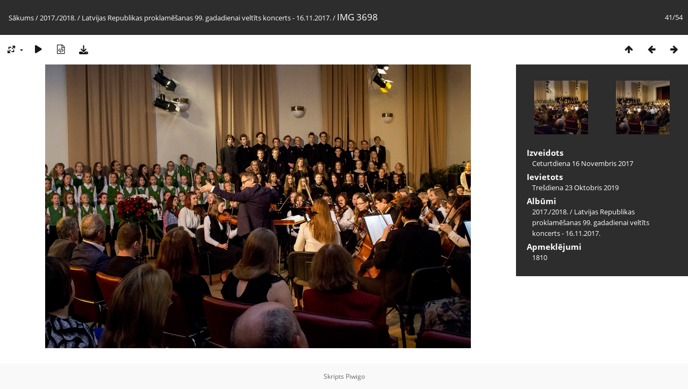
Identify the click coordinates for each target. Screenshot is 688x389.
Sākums (21, 18)
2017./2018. (58, 18)
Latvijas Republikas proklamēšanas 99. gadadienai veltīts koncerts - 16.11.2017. (206, 18)
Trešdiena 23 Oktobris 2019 (575, 187)
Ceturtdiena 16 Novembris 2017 (582, 163)
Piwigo (355, 376)
